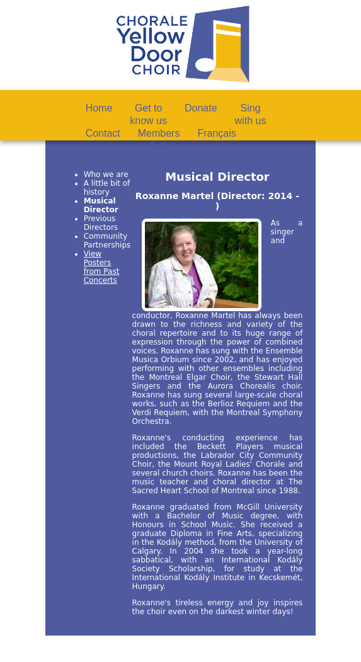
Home (99, 108)
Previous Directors (101, 223)
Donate (201, 108)
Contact (103, 133)
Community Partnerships (107, 240)
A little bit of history (107, 188)
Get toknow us (148, 114)
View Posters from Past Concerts (102, 267)
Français (216, 133)
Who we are (106, 174)
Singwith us (250, 114)
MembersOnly (159, 139)
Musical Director (101, 205)
